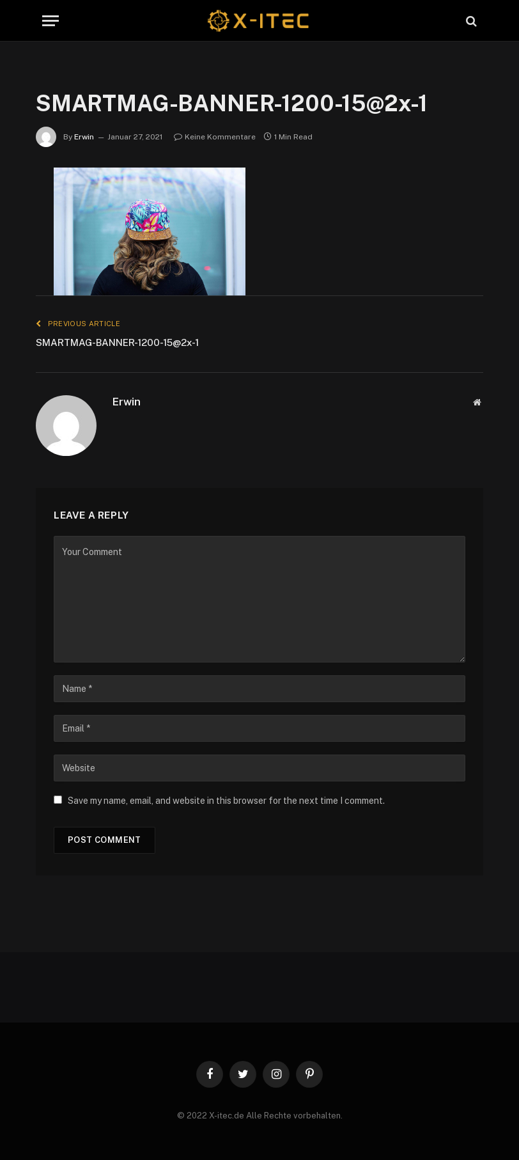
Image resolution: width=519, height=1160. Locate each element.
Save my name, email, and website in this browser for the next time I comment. (226, 801)
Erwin (84, 136)
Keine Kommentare (215, 136)
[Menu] (50, 20)
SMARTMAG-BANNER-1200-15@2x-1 (117, 342)
